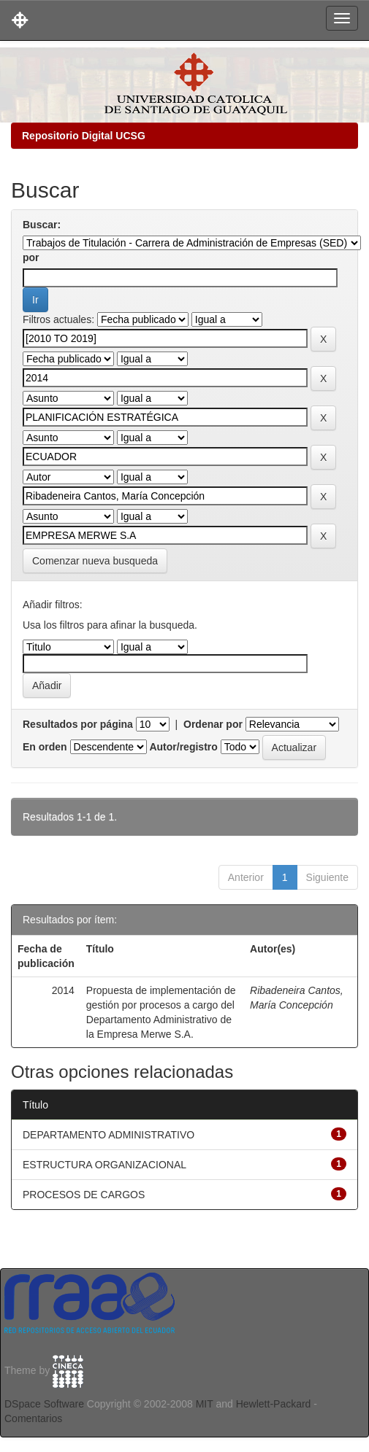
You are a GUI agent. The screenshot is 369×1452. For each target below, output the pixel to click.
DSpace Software (44, 1404)
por (31, 257)
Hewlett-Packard (273, 1404)
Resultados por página (78, 724)
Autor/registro (183, 747)
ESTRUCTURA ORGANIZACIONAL (104, 1164)
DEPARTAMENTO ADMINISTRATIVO (108, 1135)
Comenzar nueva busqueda (95, 561)
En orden (45, 747)
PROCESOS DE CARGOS (84, 1194)
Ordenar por (213, 724)
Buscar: (42, 224)
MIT (204, 1404)
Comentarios (33, 1418)
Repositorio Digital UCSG (83, 135)
